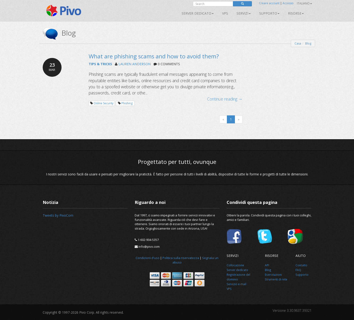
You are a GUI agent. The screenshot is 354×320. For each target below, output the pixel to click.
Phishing (127, 103)
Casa (298, 43)
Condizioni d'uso (147, 258)
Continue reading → (225, 99)
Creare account (269, 3)
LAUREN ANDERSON (134, 64)
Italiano (304, 3)
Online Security (103, 103)
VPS (225, 13)
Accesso (288, 3)
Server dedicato (198, 13)
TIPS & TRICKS (100, 64)
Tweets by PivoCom (58, 215)
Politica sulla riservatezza (180, 258)
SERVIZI (244, 13)
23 (52, 67)
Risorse (296, 13)
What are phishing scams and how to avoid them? (154, 56)
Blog (308, 43)
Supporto (269, 13)
